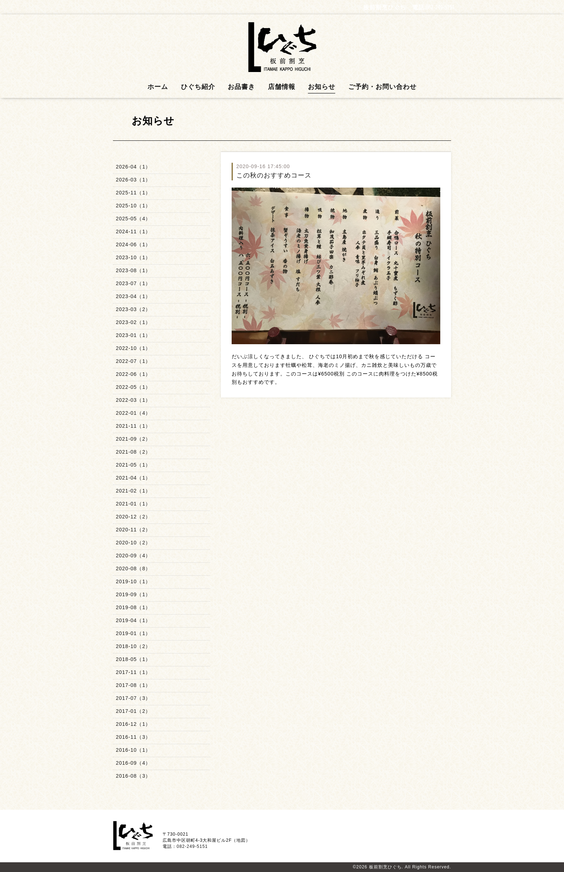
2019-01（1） (133, 633)
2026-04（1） (133, 167)
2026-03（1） (133, 180)
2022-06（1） (133, 374)
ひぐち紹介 (198, 86)
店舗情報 (281, 86)
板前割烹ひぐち (385, 866)
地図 (241, 840)
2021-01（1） (133, 504)
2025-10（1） (133, 205)
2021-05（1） (133, 465)
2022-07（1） (133, 361)
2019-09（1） (133, 594)
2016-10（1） (133, 750)
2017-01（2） (133, 711)
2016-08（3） (133, 776)
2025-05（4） (133, 218)
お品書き (241, 86)
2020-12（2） (133, 517)
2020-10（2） (133, 542)
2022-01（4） (133, 413)
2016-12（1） (133, 724)
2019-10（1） (133, 581)
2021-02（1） (133, 491)
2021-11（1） (133, 426)
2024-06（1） (133, 244)
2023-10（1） (133, 257)
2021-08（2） (133, 452)
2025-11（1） (133, 192)
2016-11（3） (133, 737)
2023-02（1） (133, 322)
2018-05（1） (133, 659)
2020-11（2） (133, 529)
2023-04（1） (133, 296)
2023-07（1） (133, 283)
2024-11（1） (133, 231)
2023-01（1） (133, 335)
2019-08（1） (133, 607)
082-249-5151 (440, 7)
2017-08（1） (133, 685)
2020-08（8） (133, 568)
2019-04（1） (133, 620)
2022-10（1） (133, 348)
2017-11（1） (133, 672)
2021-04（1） (133, 478)
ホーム (157, 86)
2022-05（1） (133, 387)
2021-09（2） (133, 439)
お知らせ (321, 86)
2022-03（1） (133, 400)
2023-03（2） (133, 309)
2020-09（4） (133, 555)
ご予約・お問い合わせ (382, 86)
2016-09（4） (133, 763)
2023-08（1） (133, 270)
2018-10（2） (133, 646)
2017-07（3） (133, 698)
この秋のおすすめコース (273, 175)
